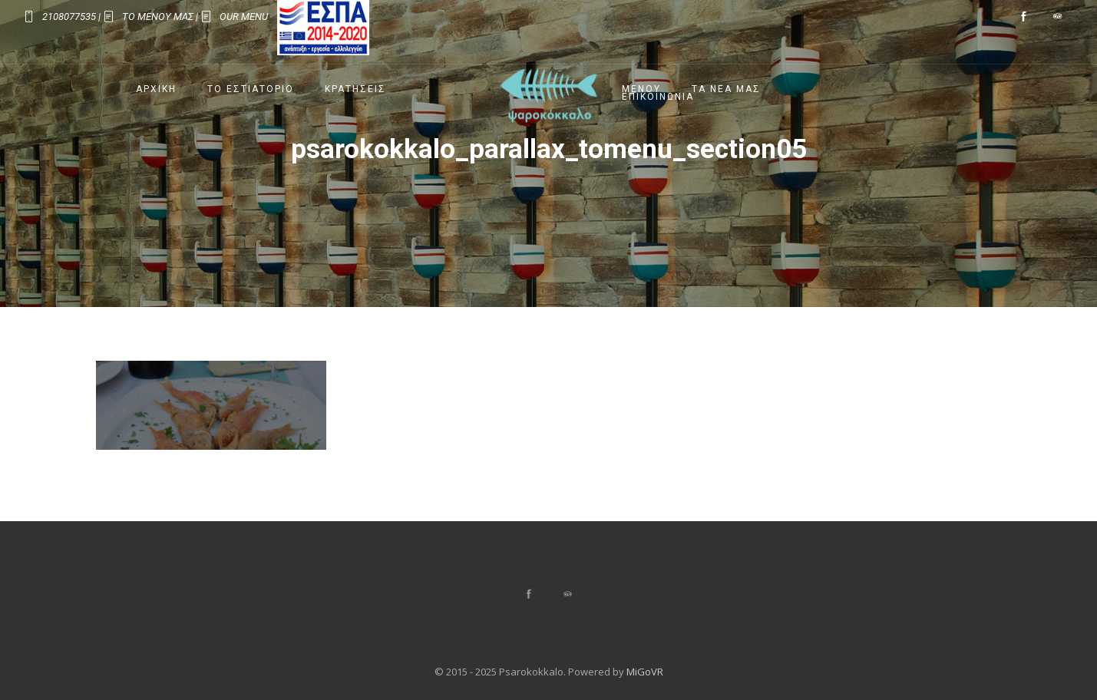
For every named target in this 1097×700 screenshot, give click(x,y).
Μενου (641, 89)
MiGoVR (644, 672)
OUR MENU (244, 16)
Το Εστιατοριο (250, 89)
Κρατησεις (355, 89)
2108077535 (69, 16)
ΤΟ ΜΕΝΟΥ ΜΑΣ (157, 16)
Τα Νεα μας (726, 89)
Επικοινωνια (658, 97)
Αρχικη (156, 89)
